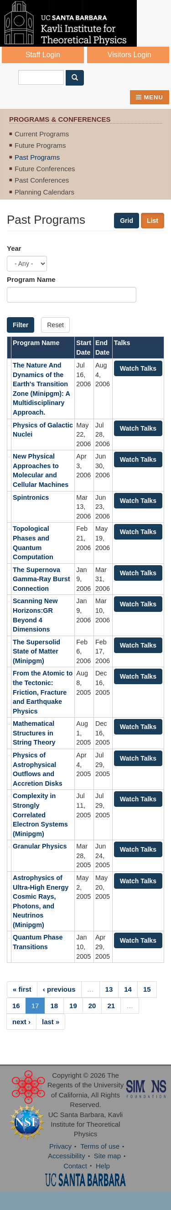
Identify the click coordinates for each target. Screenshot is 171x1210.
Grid (126, 220)
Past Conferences (42, 180)
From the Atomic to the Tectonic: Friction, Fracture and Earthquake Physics (43, 692)
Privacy (60, 1146)
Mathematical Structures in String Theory (34, 733)
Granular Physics (40, 846)
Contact (75, 1166)
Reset (55, 325)
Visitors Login (129, 55)
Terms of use (99, 1146)
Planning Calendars (44, 192)
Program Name (31, 279)
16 (16, 1006)
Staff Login (43, 55)
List (152, 220)
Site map (107, 1156)
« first (22, 989)
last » (50, 1022)
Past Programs (37, 157)
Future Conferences (45, 169)
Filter (20, 325)
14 (128, 989)
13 (109, 989)
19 (73, 1006)
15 (147, 989)
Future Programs (40, 145)
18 (54, 1006)
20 (92, 1006)
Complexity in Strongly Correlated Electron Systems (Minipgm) (40, 814)
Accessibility (66, 1156)
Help (103, 1166)
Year (14, 248)
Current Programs (42, 134)
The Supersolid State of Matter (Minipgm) (36, 651)
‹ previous (59, 989)
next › (21, 1022)
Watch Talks (138, 368)
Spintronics (31, 497)
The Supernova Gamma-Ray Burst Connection (41, 579)
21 (111, 1006)
